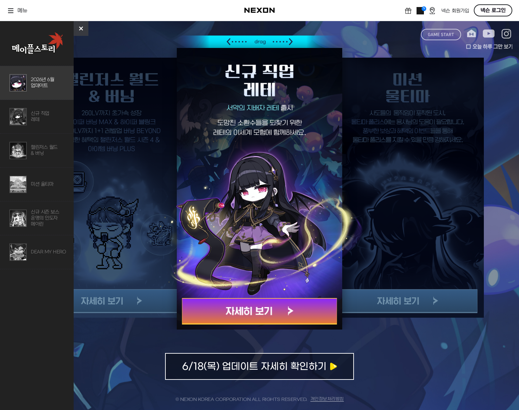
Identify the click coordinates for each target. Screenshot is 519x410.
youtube (489, 34)
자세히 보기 (259, 311)
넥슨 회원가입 (455, 11)
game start (441, 34)
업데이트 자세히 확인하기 (259, 366)
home (471, 34)
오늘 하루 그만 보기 (489, 46)
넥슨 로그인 (493, 10)
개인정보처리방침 (327, 399)
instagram (506, 34)
